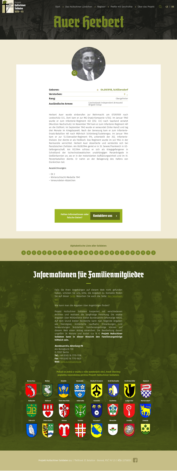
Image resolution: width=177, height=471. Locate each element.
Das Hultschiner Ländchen (78, 6)
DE (172, 7)
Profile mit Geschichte (122, 6)
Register (101, 6)
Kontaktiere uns (102, 215)
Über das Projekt (146, 6)
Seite (72, 296)
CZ (167, 7)
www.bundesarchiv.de (71, 361)
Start (57, 6)
